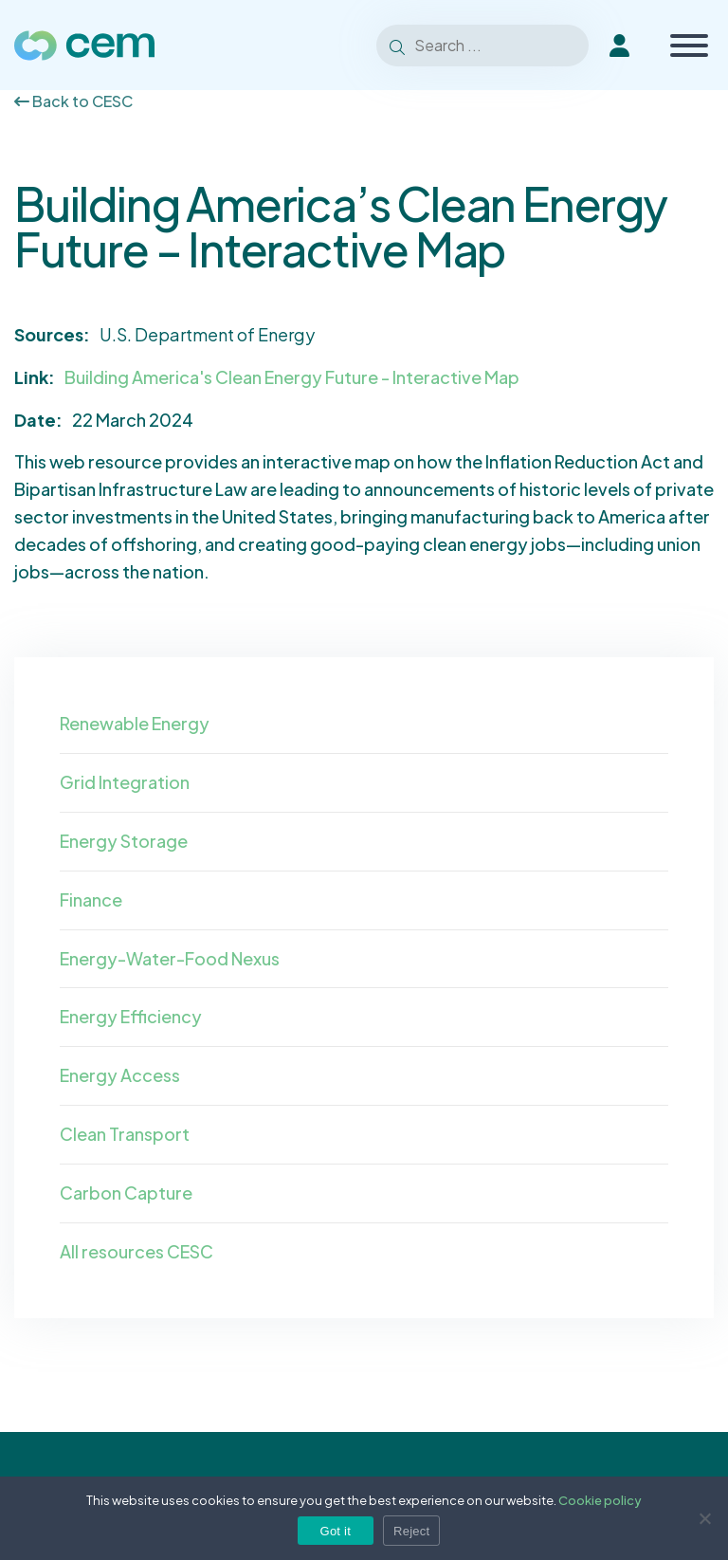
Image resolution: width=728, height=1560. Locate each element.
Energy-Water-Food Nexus (170, 958)
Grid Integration (125, 782)
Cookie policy (600, 1500)
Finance (91, 899)
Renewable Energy (134, 723)
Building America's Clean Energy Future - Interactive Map (291, 377)
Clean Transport (125, 1134)
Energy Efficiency (131, 1016)
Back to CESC (73, 101)
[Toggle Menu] (689, 45)
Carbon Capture (126, 1192)
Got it (336, 1531)
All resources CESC (136, 1251)
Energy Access (120, 1075)
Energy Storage (124, 841)
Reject (411, 1531)
